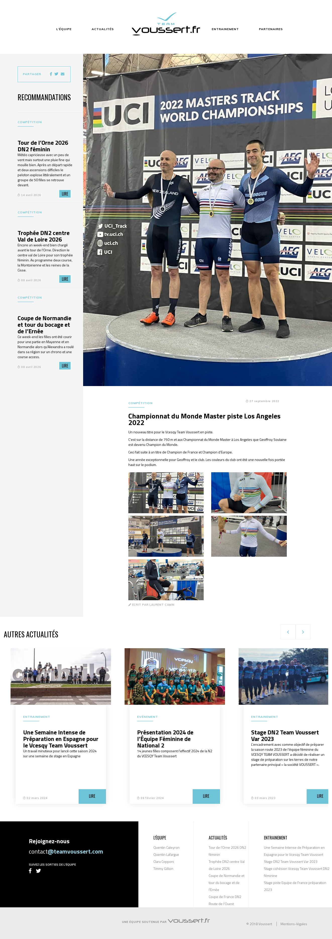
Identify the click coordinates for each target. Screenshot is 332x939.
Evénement (147, 717)
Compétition (30, 122)
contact (66, 851)
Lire (65, 194)
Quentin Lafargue (166, 854)
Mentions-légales (294, 924)
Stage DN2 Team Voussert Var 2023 (290, 861)
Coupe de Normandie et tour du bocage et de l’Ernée (226, 882)
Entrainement (36, 717)
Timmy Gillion (163, 868)
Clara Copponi (163, 861)
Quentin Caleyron (166, 847)
